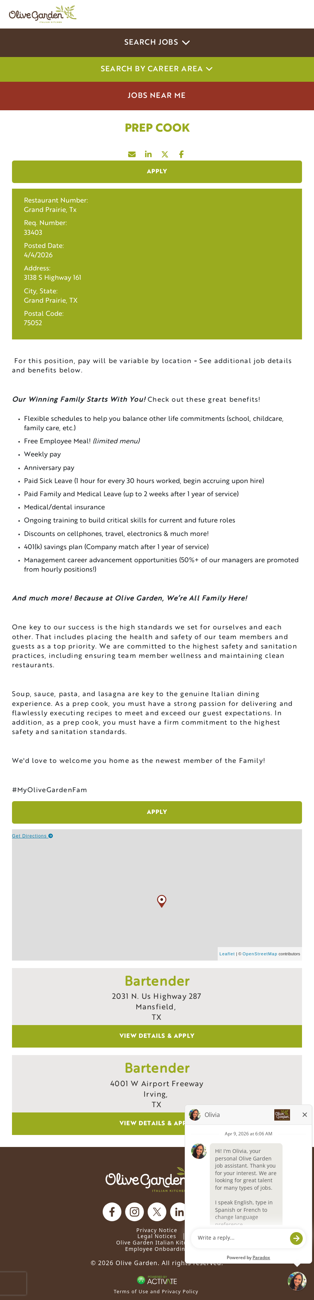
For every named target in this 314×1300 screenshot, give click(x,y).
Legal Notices (157, 1236)
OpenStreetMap (259, 954)
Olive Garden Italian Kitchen (156, 1242)
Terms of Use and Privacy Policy (156, 1291)
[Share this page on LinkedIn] (148, 153)
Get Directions (33, 836)
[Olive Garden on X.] (157, 1211)
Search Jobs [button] (157, 42)
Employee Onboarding (157, 1248)
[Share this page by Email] (132, 153)
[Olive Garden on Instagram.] (134, 1211)
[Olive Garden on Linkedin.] (179, 1211)
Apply (157, 172)
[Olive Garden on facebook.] (112, 1211)
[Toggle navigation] (294, 14)
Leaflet (227, 954)
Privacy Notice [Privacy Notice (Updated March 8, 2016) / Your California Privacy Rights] (157, 1230)
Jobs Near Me (157, 96)
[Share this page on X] (165, 153)
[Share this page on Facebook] (181, 153)
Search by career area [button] (157, 69)
